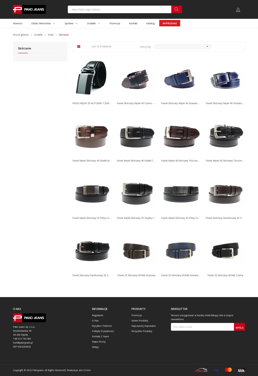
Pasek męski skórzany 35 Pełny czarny (92, 218)
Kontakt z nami (100, 336)
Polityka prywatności (103, 331)
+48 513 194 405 (22, 338)
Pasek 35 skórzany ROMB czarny (225, 275)
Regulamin (97, 315)
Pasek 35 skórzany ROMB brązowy (136, 275)
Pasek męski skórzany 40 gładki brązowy (92, 160)
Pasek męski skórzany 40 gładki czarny (136, 160)
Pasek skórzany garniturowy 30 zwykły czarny (92, 275)
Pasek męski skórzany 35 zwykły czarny (136, 218)
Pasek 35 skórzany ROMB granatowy (180, 275)
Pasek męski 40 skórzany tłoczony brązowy (180, 160)
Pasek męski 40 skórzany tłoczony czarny (225, 160)
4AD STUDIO (86, 370)
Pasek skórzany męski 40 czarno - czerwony (136, 103)
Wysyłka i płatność (102, 325)
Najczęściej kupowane (143, 325)
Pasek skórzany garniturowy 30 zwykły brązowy (225, 218)
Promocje (136, 315)
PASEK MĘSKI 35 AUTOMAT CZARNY (92, 103)
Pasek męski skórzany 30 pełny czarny (180, 218)
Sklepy (95, 346)
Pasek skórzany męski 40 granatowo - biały (225, 103)
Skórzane (24, 48)
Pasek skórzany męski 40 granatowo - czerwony (180, 103)
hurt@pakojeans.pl (23, 342)
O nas (95, 320)
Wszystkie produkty (141, 331)
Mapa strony (99, 341)
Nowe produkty (139, 320)
